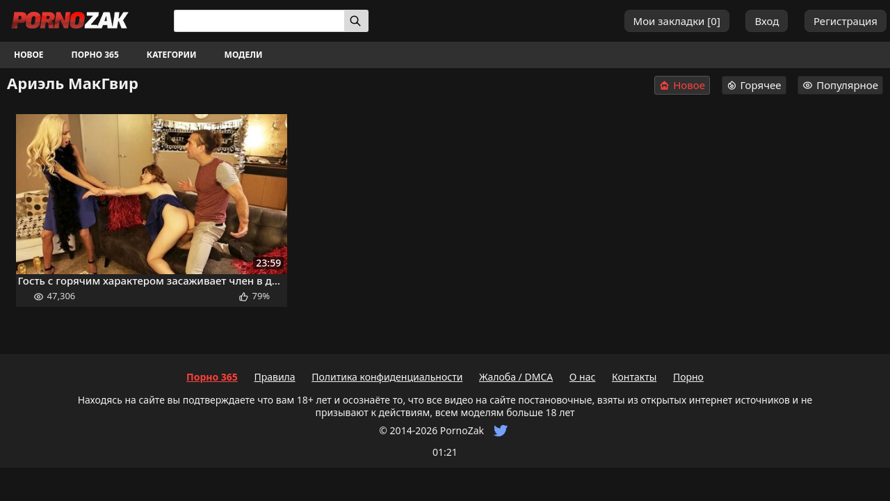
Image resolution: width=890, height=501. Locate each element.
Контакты (634, 376)
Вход (766, 21)
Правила (274, 376)
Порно (688, 376)
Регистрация (845, 21)
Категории (172, 55)
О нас (582, 376)
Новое (29, 55)
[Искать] (356, 21)
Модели (244, 55)
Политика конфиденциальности (387, 376)
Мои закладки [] (676, 21)
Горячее (754, 85)
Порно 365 (95, 55)
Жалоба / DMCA (516, 376)
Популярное (840, 85)
